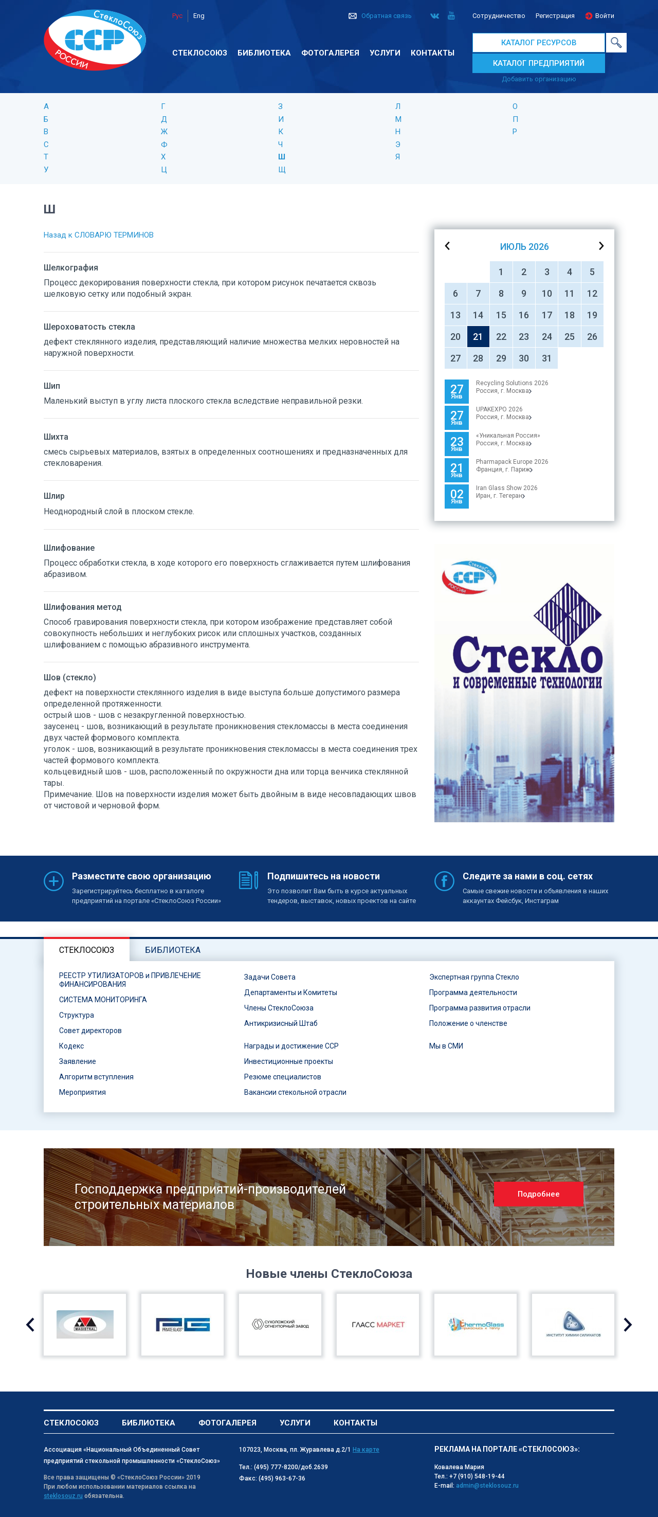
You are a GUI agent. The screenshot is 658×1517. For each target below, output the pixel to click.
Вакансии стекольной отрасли (295, 1092)
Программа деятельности (473, 992)
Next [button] (628, 1324)
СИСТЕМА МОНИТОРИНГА (103, 1000)
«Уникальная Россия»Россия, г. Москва (508, 439)
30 (524, 358)
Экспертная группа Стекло (474, 977)
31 (547, 358)
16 (524, 315)
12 (592, 293)
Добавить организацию (539, 79)
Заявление (77, 1061)
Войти (604, 16)
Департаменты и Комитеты (290, 992)
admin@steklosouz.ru (487, 1485)
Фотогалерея (330, 53)
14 (478, 315)
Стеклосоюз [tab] (86, 950)
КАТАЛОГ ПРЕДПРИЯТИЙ (538, 63)
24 (547, 336)
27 (455, 358)
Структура (76, 1015)
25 (569, 336)
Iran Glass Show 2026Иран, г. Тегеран (507, 491)
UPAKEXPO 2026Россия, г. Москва (504, 413)
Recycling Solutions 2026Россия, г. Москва (512, 387)
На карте (366, 1449)
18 (569, 315)
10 (547, 293)
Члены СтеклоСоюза (279, 1008)
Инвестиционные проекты (288, 1061)
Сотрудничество (498, 16)
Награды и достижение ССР (291, 1046)
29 (501, 358)
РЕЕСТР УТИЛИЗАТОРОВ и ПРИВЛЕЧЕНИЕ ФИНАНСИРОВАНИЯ (130, 979)
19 (592, 315)
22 (501, 336)
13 (455, 315)
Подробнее (539, 1194)
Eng (199, 16)
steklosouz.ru (63, 1496)
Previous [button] (30, 1324)
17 (547, 315)
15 (501, 315)
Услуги (385, 53)
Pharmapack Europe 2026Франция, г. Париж (512, 465)
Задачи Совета (270, 977)
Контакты (432, 53)
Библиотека (264, 53)
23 (524, 336)
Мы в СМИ (446, 1046)
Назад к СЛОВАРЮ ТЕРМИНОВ (99, 235)
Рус (177, 16)
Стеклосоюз (199, 53)
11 (569, 293)
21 (478, 336)
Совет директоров (90, 1030)
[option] (524, 683)
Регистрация (555, 16)
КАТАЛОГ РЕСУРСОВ (539, 42)
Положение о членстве (468, 1023)
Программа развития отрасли (480, 1008)
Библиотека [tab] (172, 950)
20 (455, 336)
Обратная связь (386, 16)
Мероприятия (82, 1092)
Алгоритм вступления (96, 1077)
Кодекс (71, 1046)
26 (592, 336)
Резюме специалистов (282, 1077)
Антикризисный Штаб (281, 1023)
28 (478, 358)
